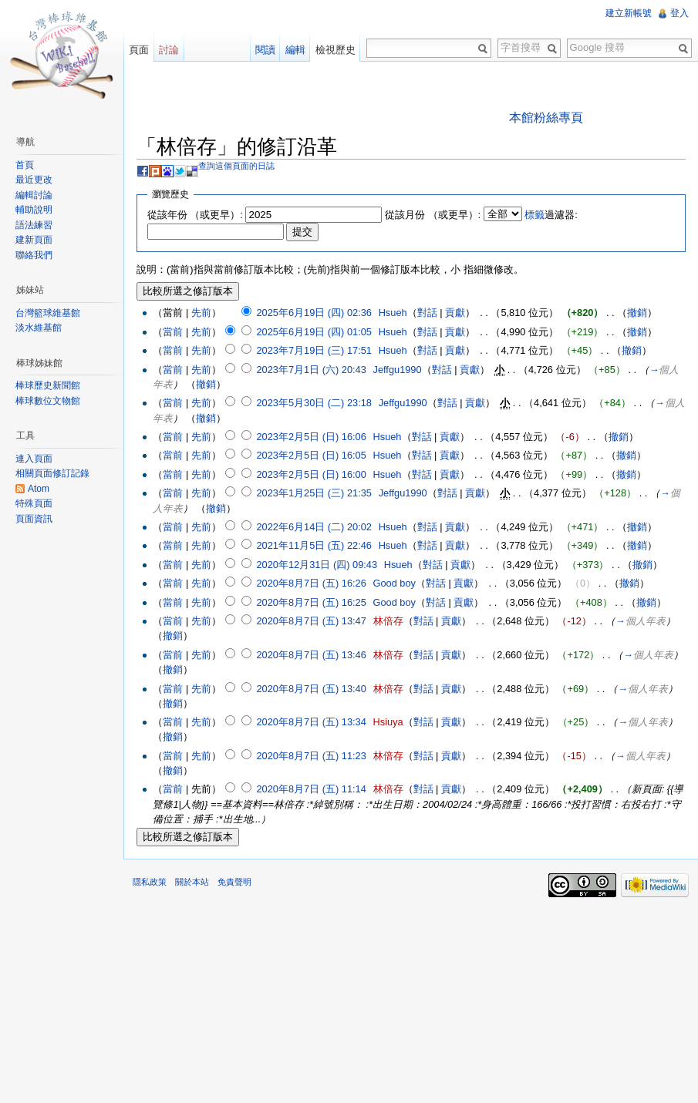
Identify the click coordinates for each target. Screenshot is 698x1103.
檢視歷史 (335, 49)
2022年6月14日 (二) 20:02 (313, 527)
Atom (38, 488)
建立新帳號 (628, 13)
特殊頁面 (33, 503)
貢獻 (455, 312)
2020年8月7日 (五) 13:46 (311, 655)
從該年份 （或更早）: (195, 214)
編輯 (295, 49)
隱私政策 (150, 881)
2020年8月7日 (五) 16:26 (311, 583)
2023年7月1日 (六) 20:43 (311, 369)
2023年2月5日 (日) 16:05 (311, 455)
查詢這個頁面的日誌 (236, 165)
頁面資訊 (33, 518)
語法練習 (33, 225)
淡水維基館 (38, 327)
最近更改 (33, 179)
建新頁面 (33, 239)
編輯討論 (33, 195)
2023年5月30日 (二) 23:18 (313, 403)
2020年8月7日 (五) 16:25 (311, 602)
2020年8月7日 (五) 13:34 (311, 722)
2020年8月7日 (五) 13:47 (311, 621)
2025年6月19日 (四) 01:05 (313, 332)
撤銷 (637, 312)
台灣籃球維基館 (47, 313)
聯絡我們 (33, 255)
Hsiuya (388, 722)
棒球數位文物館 (47, 400)
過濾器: (551, 214)
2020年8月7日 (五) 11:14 (311, 789)
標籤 (534, 214)
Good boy (394, 583)
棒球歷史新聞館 (47, 385)
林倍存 (388, 621)
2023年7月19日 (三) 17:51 (313, 350)
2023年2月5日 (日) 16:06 (311, 436)
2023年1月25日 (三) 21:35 (313, 493)
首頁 (24, 165)
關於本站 (192, 881)
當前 (173, 332)
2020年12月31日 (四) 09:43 (316, 564)
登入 (679, 13)
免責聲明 (234, 881)
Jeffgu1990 (397, 369)
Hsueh (393, 312)
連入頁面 (33, 458)
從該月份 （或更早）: (433, 214)
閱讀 (265, 49)
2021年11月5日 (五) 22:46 (313, 545)
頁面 (139, 49)
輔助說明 (33, 209)
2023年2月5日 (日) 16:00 (311, 474)
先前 (201, 312)
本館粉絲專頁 (546, 117)
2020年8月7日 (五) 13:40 (311, 688)
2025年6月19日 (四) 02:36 (313, 312)
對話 (427, 312)
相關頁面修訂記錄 (52, 473)
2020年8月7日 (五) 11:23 (311, 756)
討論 (169, 49)
